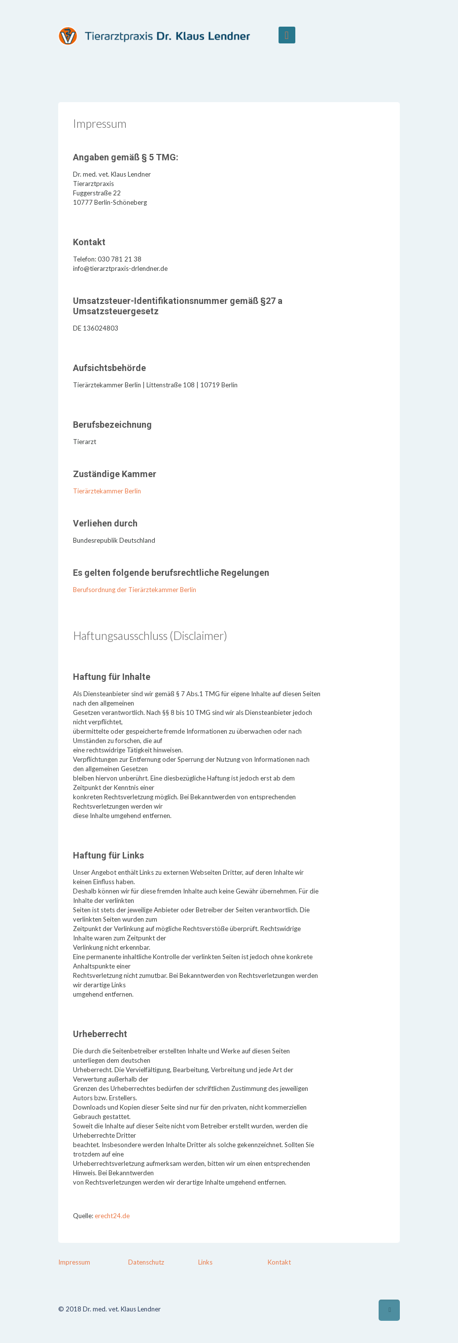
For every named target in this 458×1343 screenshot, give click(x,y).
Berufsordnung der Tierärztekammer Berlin (134, 590)
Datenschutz (146, 1262)
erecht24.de (112, 1216)
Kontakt (279, 1262)
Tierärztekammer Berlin (107, 491)
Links (205, 1262)
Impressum (74, 1262)
